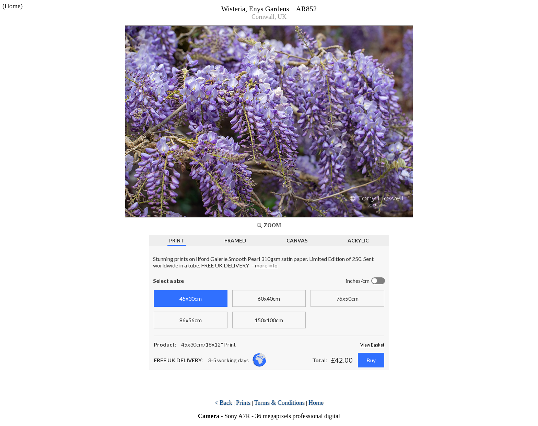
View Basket (372, 345)
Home (316, 402)
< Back (223, 402)
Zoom (272, 225)
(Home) (12, 6)
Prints (243, 402)
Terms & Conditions (279, 402)
